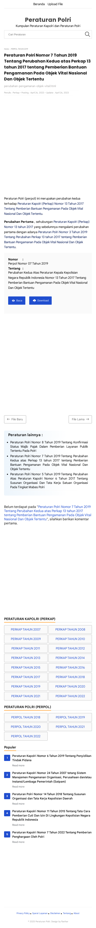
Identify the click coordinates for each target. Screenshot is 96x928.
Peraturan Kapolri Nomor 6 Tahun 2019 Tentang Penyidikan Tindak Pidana (51, 758)
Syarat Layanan (40, 913)
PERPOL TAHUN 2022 (25, 736)
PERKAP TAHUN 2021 (25, 696)
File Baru (14, 419)
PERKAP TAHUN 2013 (25, 658)
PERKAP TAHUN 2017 (25, 677)
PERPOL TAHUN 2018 (25, 717)
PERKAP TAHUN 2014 (70, 658)
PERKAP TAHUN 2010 (70, 639)
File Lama (81, 419)
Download (43, 300)
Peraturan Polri (48, 20)
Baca (19, 300)
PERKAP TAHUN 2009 (26, 639)
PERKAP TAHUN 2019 (25, 686)
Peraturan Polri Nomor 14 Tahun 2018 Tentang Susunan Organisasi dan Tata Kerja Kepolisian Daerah (49, 796)
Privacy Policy (23, 913)
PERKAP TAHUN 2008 (70, 629)
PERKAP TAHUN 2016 (70, 667)
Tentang (67, 913)
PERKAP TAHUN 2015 (25, 667)
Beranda (39, 4)
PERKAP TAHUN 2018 (70, 677)
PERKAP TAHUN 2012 (70, 648)
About (76, 913)
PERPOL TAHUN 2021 (70, 727)
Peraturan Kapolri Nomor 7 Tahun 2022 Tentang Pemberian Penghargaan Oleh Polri (52, 834)
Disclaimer (55, 913)
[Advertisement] (48, 145)
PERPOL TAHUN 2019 (70, 717)
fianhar (64, 921)
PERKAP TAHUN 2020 (70, 686)
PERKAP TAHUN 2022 (70, 696)
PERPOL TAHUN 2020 (26, 727)
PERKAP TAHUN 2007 (26, 629)
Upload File (55, 4)
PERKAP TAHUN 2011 (25, 648)
